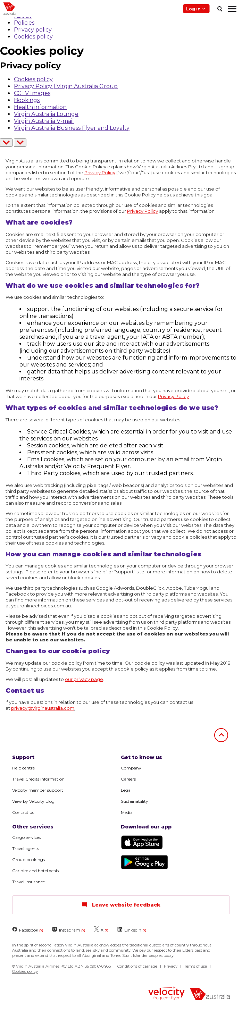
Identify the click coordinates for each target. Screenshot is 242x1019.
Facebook (25, 930)
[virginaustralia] (210, 994)
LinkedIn (129, 930)
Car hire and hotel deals (35, 870)
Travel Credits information (38, 779)
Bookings (27, 100)
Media (127, 812)
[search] (220, 8)
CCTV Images (32, 93)
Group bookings (28, 859)
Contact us (23, 812)
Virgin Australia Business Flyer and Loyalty (72, 128)
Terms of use (195, 966)
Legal (126, 790)
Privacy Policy (99, 172)
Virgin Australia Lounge (46, 114)
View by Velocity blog (33, 801)
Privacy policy (33, 29)
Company (131, 767)
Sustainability (134, 801)
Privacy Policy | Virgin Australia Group (66, 86)
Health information (40, 107)
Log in (196, 8)
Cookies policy (33, 36)
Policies (24, 22)
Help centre (23, 767)
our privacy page (84, 679)
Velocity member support (37, 790)
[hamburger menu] (232, 8)
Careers (128, 779)
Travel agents (25, 848)
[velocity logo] (166, 994)
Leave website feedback (121, 905)
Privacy (170, 966)
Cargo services (26, 837)
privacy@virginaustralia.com (42, 708)
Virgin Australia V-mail (44, 121)
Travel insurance (28, 881)
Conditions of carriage (137, 966)
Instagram (66, 930)
